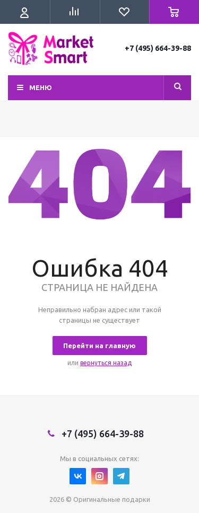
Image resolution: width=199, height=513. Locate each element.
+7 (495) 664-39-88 (158, 48)
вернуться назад (106, 362)
